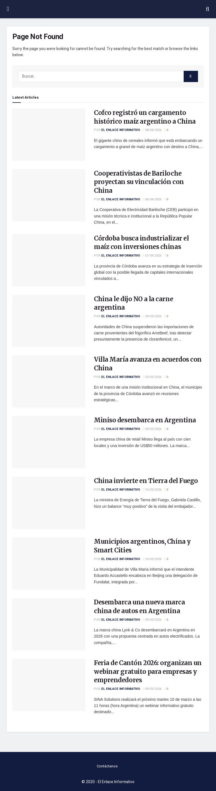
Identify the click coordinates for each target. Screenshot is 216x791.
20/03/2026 (152, 429)
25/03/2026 (152, 377)
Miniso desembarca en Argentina (145, 420)
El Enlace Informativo (120, 130)
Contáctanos (107, 766)
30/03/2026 (152, 316)
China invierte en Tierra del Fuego (146, 481)
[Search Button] (191, 76)
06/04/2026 (152, 199)
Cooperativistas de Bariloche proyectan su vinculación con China (139, 182)
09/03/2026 (152, 619)
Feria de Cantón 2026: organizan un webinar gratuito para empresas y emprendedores (148, 671)
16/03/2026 (152, 489)
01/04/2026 (152, 255)
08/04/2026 (152, 130)
